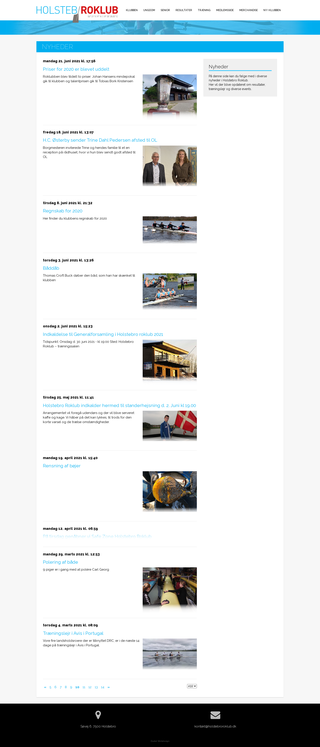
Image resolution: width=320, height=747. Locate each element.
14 (102, 687)
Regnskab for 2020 (62, 210)
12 (89, 687)
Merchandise (248, 10)
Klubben (132, 10)
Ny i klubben (272, 10)
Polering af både (60, 562)
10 (77, 687)
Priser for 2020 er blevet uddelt (76, 69)
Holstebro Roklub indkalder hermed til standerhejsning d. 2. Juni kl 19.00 (119, 405)
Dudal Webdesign (160, 741)
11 (84, 687)
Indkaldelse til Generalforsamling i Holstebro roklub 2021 (103, 334)
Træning (204, 10)
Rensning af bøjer (62, 465)
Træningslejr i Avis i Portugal (73, 633)
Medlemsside (225, 10)
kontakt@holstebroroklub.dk (215, 726)
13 (96, 687)
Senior (165, 10)
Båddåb (51, 268)
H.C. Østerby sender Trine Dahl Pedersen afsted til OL (100, 140)
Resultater (184, 10)
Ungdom (149, 10)
